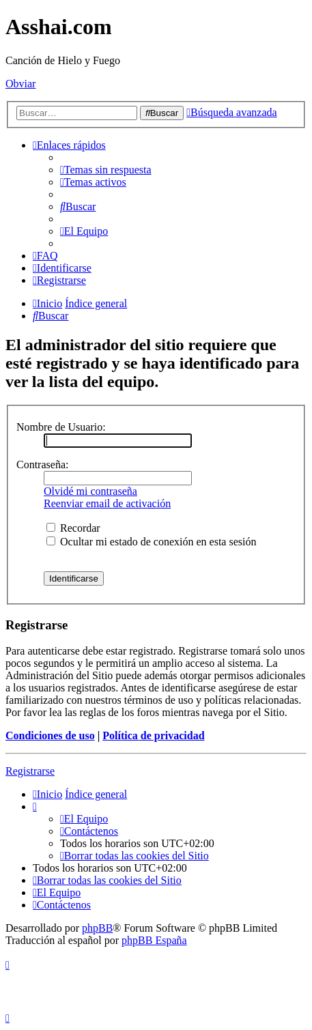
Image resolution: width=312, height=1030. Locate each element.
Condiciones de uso (50, 735)
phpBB (97, 928)
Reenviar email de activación (107, 503)
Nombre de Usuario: (61, 427)
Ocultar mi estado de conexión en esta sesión (151, 541)
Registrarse (30, 771)
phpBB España (154, 940)
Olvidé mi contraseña (90, 491)
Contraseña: (42, 464)
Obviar (20, 83)
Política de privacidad (153, 735)
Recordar (73, 528)
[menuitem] (106, 169)
